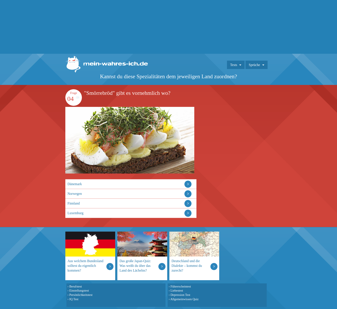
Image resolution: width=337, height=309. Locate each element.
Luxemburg (75, 213)
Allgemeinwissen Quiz (184, 299)
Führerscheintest (180, 286)
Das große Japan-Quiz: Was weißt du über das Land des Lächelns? (135, 265)
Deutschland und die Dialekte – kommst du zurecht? (187, 265)
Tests (233, 65)
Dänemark (74, 184)
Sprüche (254, 65)
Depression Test (180, 295)
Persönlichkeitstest (80, 295)
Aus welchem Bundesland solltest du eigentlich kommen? (85, 265)
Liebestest (176, 290)
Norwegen (74, 193)
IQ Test (73, 299)
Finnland (73, 203)
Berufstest (75, 286)
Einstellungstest (79, 290)
